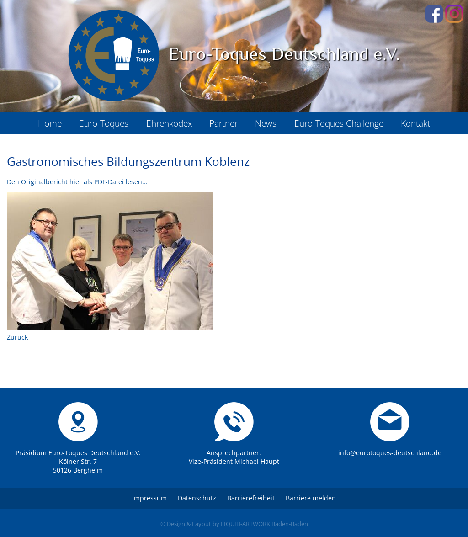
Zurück (17, 337)
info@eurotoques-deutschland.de (389, 452)
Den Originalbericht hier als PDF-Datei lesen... (77, 181)
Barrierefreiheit (251, 498)
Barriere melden (311, 498)
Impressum (149, 498)
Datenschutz (197, 498)
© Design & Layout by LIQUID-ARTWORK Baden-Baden (234, 524)
